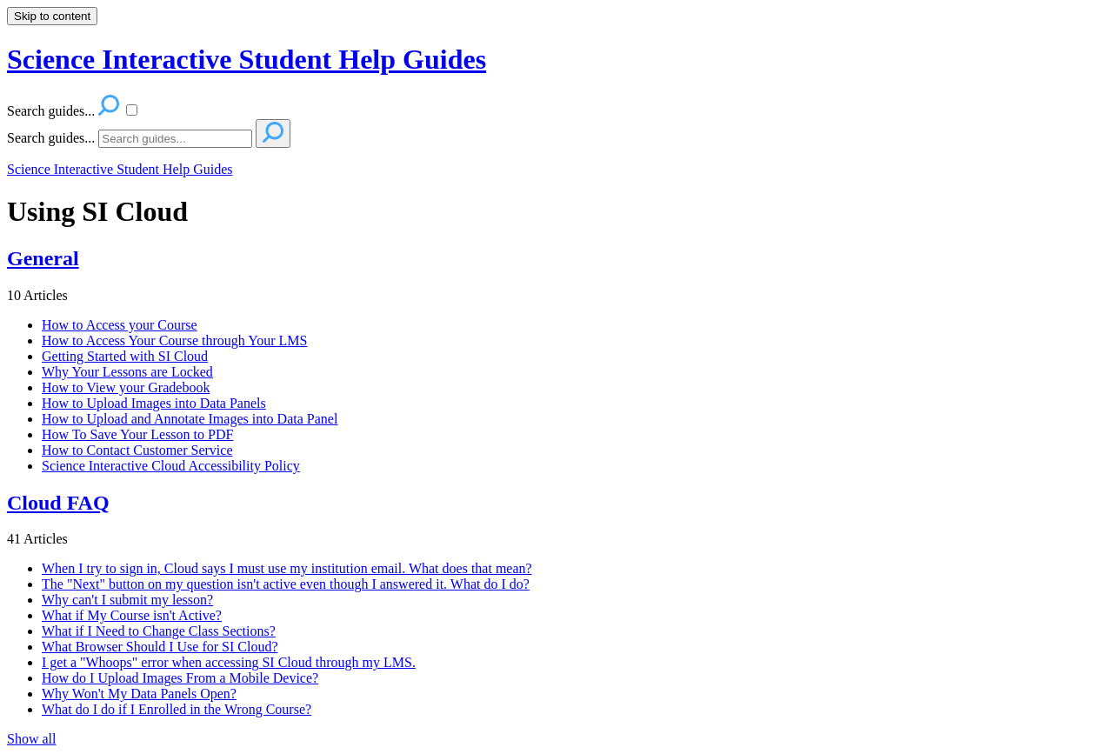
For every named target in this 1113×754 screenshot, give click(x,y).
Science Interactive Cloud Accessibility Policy (171, 465)
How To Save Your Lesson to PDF (137, 434)
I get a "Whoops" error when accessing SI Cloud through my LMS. (229, 662)
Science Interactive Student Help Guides (119, 169)
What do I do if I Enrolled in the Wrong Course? (176, 709)
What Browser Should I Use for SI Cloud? (160, 646)
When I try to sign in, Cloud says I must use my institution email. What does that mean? (287, 568)
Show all (31, 738)
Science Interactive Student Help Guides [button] (246, 59)
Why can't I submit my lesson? (127, 599)
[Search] (175, 139)
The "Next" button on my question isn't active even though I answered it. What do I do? (286, 584)
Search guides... (51, 137)
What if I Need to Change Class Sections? (159, 631)
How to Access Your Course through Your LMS (174, 340)
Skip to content (52, 16)
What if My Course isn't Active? (132, 615)
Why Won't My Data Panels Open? (139, 693)
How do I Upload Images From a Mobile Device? (180, 678)
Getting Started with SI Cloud (125, 356)
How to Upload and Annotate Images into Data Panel (189, 418)
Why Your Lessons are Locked (127, 371)
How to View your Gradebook (126, 387)
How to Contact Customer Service (137, 450)
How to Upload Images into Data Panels (154, 403)
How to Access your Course (119, 324)
